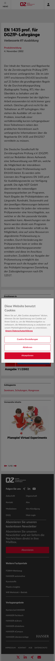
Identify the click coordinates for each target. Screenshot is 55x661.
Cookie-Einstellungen (27, 339)
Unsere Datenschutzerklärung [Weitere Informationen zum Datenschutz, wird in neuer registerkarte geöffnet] (19, 331)
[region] (27, 330)
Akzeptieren (27, 356)
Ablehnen (27, 348)
